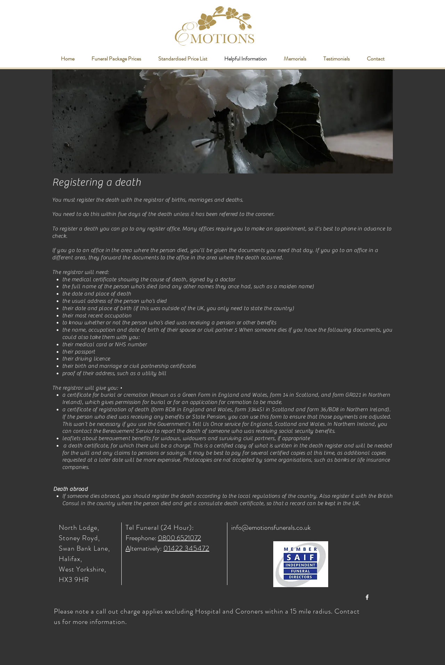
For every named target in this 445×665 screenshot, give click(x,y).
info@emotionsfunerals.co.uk (271, 527)
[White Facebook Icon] (367, 597)
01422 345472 (186, 548)
